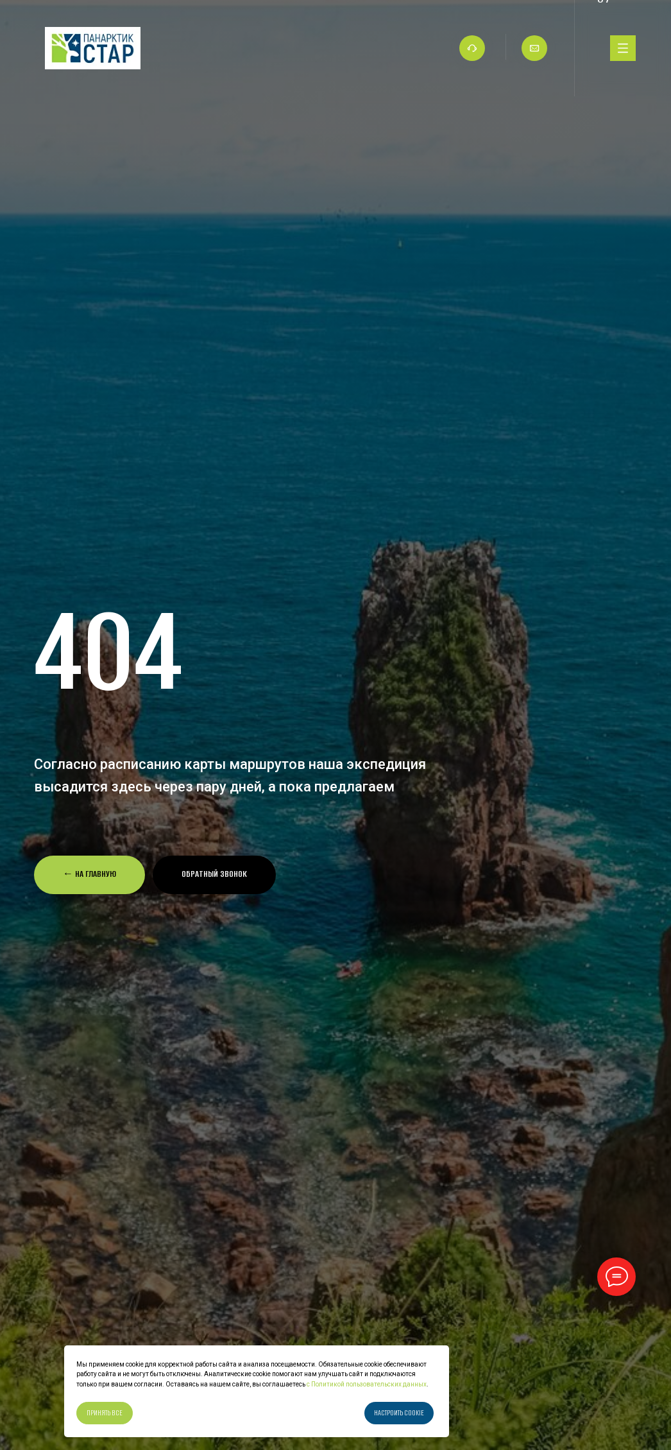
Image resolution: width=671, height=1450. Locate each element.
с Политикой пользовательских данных (366, 1384)
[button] (214, 875)
